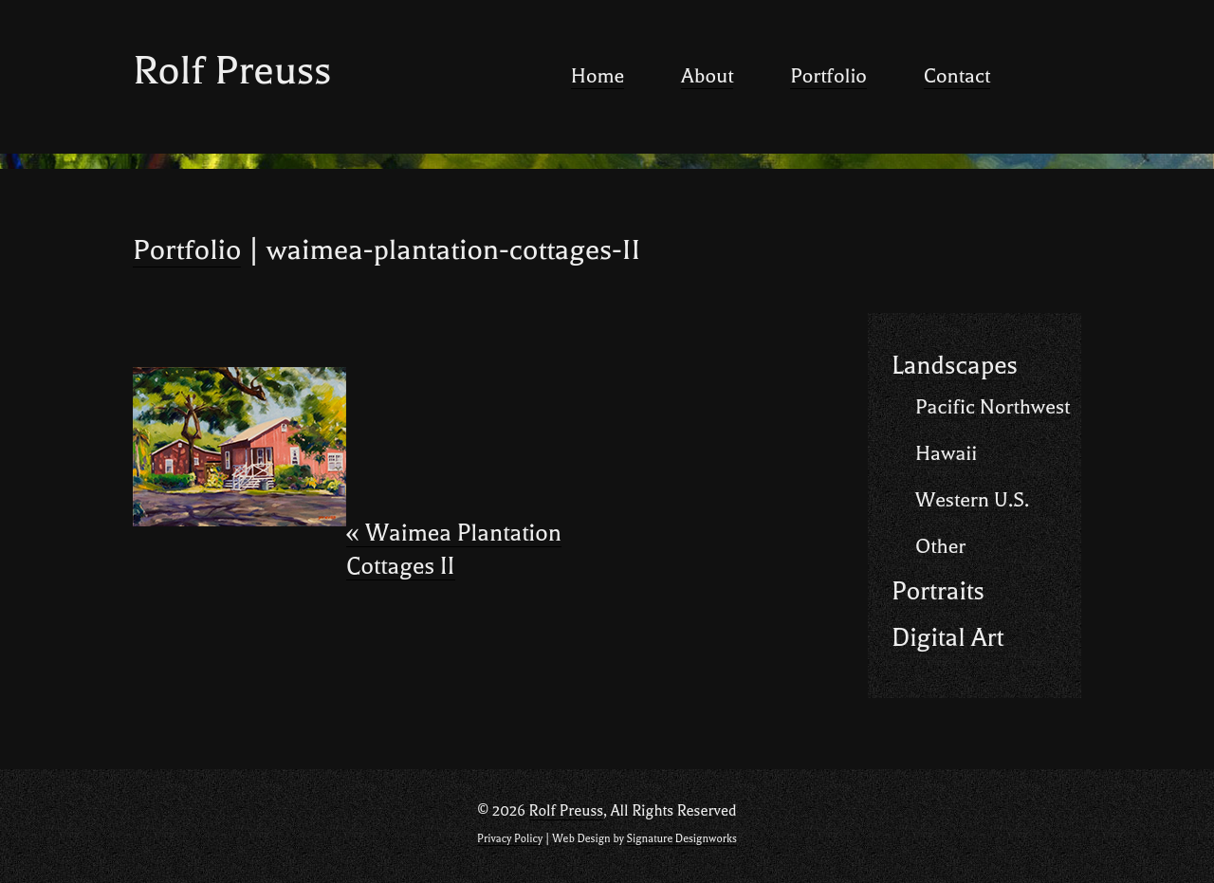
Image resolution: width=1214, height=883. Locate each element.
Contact (957, 75)
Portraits (938, 591)
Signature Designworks (681, 839)
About (707, 75)
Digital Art (947, 638)
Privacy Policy (510, 839)
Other (940, 546)
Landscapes (955, 365)
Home (597, 75)
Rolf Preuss (232, 70)
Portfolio (828, 75)
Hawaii (946, 453)
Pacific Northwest (992, 407)
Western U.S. (972, 499)
